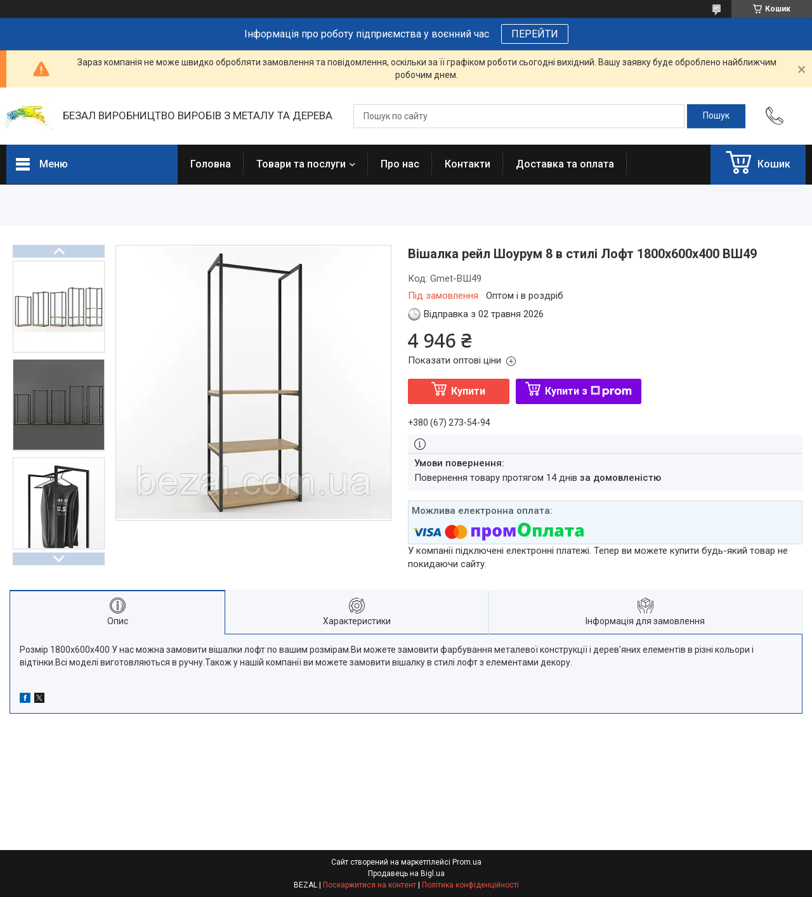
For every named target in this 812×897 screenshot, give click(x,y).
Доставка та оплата (565, 164)
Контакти (467, 164)
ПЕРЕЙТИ (534, 34)
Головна (210, 164)
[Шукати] (716, 116)
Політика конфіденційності (470, 885)
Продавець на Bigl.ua (406, 873)
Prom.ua (466, 862)
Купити (468, 391)
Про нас (400, 164)
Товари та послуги (301, 164)
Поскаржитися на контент (369, 885)
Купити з (588, 391)
